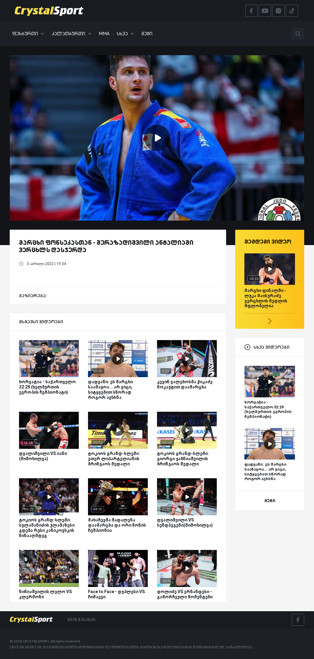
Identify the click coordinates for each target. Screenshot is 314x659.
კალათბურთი (71, 33)
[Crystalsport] (49, 10)
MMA (104, 33)
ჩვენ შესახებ (81, 619)
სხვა (125, 33)
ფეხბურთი (28, 33)
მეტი (146, 33)
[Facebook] (298, 620)
